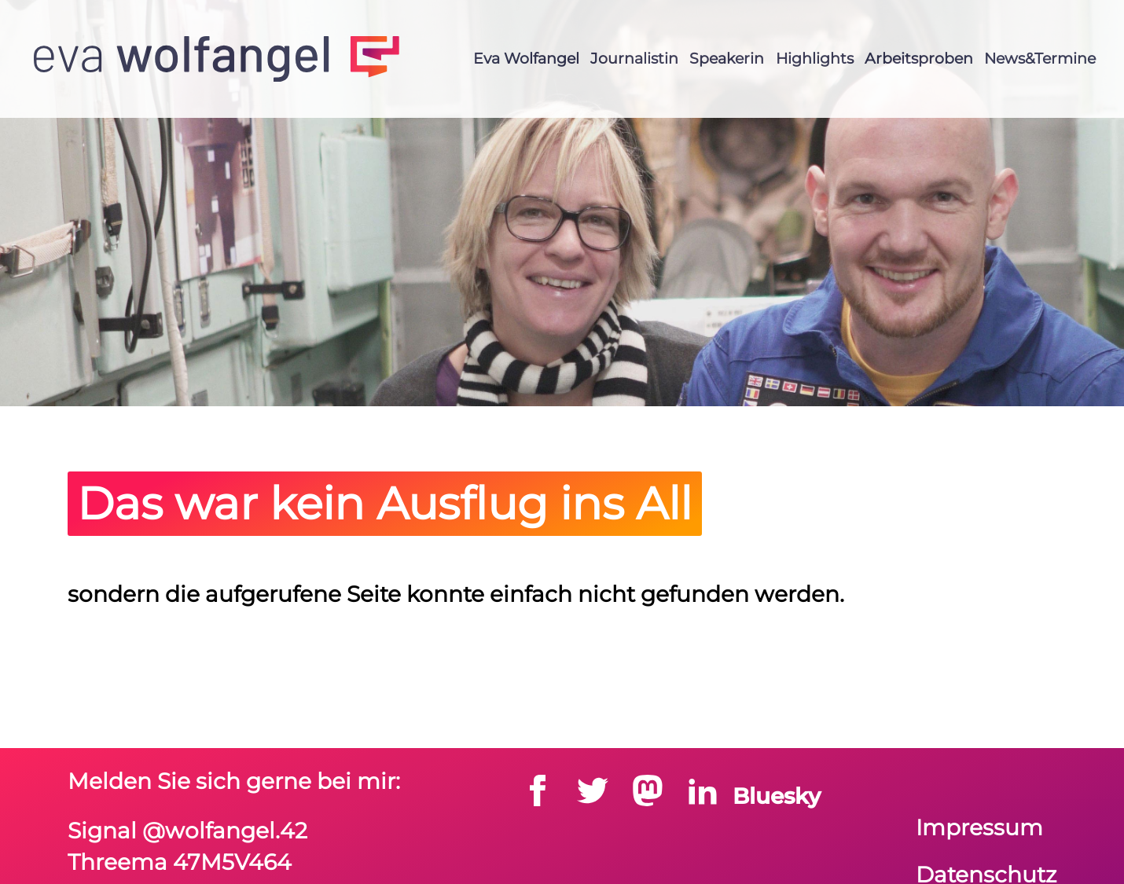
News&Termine (1040, 58)
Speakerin (726, 58)
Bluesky (777, 796)
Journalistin (634, 58)
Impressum (979, 827)
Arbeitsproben (919, 58)
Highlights (815, 58)
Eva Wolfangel (526, 58)
